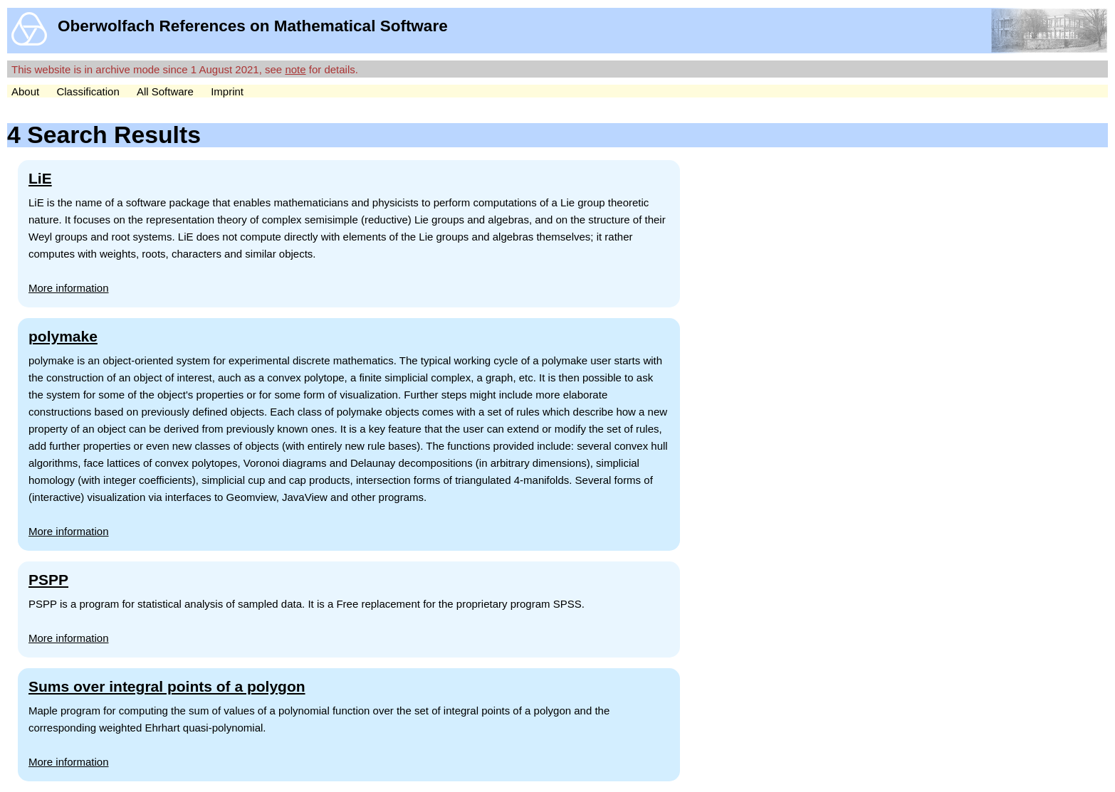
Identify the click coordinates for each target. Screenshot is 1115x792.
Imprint (227, 91)
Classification (87, 91)
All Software (165, 91)
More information (68, 288)
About (25, 91)
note (295, 69)
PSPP (48, 579)
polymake (63, 336)
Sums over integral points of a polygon (166, 686)
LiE (40, 178)
